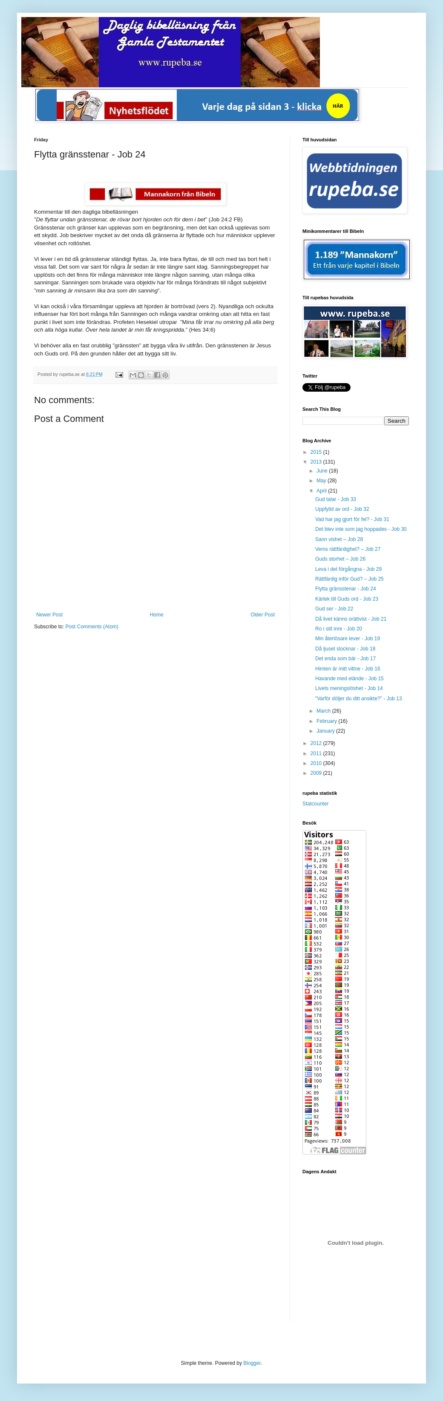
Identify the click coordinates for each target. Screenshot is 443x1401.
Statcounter (315, 804)
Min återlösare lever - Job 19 (347, 639)
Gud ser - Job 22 (334, 609)
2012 (317, 743)
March (324, 711)
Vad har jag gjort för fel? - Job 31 (352, 519)
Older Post (262, 615)
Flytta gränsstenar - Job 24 (345, 589)
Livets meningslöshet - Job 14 (349, 688)
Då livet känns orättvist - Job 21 (350, 619)
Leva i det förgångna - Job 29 (348, 569)
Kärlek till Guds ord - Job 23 (346, 599)
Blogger (252, 1363)
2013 (317, 462)
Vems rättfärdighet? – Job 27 (347, 549)
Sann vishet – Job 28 (339, 539)
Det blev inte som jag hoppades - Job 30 (361, 529)
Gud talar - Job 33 (335, 499)
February (327, 721)
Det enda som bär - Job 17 (345, 659)
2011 (317, 753)
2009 (317, 773)
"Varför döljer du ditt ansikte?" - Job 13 (358, 699)
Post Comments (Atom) (91, 627)
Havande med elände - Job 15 (349, 679)
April (322, 491)
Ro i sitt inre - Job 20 (338, 629)
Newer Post (49, 615)
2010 (317, 763)
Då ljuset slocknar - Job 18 (345, 649)
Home (157, 615)
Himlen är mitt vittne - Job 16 (347, 669)
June (322, 471)
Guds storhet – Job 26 (340, 559)
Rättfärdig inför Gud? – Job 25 (349, 579)
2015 (317, 452)
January (326, 731)
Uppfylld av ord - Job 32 (342, 509)
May (322, 481)
